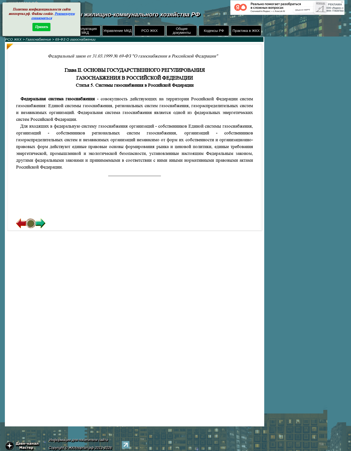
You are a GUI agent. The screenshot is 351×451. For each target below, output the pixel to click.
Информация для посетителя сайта (78, 440)
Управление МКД (117, 31)
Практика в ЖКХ (246, 31)
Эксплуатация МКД (85, 31)
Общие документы (182, 31)
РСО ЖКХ (149, 31)
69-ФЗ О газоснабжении (75, 39)
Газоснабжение (39, 39)
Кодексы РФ (214, 31)
